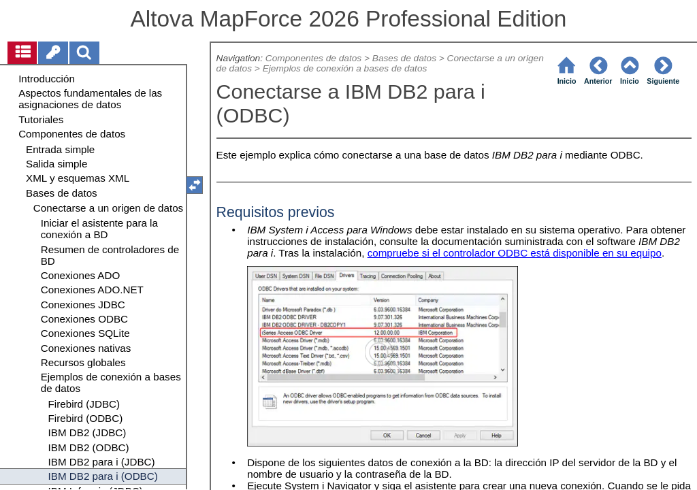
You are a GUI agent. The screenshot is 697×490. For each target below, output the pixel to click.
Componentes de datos (313, 58)
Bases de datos (404, 58)
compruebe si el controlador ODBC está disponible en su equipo (515, 253)
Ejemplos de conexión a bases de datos (345, 68)
